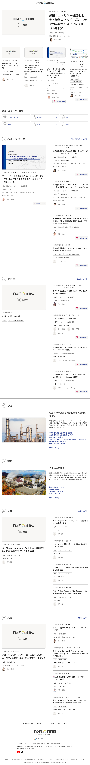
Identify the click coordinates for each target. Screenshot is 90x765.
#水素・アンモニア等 (69, 300)
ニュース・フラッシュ (13, 555)
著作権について (17, 759)
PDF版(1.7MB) (82, 392)
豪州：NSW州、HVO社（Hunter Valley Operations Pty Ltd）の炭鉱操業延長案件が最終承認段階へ (33, 69)
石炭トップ (82, 618)
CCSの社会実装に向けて (57, 443)
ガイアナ (82, 65)
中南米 (81, 61)
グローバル (67, 181)
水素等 (4, 320)
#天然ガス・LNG (74, 84)
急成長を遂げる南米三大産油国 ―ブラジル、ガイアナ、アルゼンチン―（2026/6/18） (79, 72)
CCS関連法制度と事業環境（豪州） (61, 433)
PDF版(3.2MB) (82, 208)
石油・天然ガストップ (78, 139)
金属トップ (82, 511)
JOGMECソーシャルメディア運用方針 (66, 759)
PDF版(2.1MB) (82, 365)
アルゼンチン (83, 63)
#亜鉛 (54, 600)
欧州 (58, 60)
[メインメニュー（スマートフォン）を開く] (87, 3)
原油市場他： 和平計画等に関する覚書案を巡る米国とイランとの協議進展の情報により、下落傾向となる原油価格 (70, 220)
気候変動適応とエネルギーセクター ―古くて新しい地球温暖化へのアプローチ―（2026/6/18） (71, 185)
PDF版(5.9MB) (59, 101)
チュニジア (79, 286)
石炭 (51, 33)
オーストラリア (38, 62)
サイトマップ (83, 759)
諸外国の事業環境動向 (56, 441)
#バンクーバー (9, 558)
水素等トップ (81, 279)
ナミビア (66, 288)
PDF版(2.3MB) (82, 100)
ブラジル (82, 66)
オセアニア (37, 60)
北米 (62, 11)
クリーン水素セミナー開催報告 (64, 318)
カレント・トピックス (65, 683)
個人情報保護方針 (29, 759)
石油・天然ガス (51, 81)
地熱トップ (53, 498)
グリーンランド (61, 62)
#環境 (65, 194)
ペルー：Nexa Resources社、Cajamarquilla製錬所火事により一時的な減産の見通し (70, 592)
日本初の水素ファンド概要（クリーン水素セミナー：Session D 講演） (70, 348)
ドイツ (77, 315)
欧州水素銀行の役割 (11, 316)
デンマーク (60, 64)
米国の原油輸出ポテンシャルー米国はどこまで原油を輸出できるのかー (70, 249)
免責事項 (6, 759)
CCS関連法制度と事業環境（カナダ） (61, 435)
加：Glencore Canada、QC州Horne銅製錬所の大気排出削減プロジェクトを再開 (23, 549)
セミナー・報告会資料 (53, 83)
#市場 (54, 230)
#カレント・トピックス (60, 686)
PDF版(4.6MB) (82, 337)
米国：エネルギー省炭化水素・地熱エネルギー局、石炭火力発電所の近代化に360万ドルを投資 (23, 656)
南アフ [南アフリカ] (72, 288)
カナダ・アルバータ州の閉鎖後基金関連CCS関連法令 (66, 439)
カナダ (18, 544)
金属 (4, 555)
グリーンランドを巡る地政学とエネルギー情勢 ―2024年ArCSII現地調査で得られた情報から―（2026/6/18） (56, 73)
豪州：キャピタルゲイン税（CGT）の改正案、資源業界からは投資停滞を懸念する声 (70, 701)
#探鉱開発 (81, 84)
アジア (66, 315)
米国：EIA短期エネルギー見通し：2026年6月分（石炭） (10, 66)
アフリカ (66, 286)
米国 (65, 11)
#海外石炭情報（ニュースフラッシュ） (60, 36)
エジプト (72, 286)
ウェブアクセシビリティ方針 (45, 759)
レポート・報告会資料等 (16, 320)
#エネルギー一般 (51, 86)
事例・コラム (53, 493)
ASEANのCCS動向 (55, 437)
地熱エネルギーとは (56, 487)
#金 (57, 553)
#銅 (3, 558)
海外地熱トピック (55, 491)
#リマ (57, 530)
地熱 (52, 723)
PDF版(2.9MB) (82, 308)
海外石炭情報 (59, 33)
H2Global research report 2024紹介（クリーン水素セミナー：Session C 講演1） (70, 375)
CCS (46, 723)
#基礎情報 (66, 257)
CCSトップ (53, 448)
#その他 (58, 577)
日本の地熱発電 (54, 489)
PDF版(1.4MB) (82, 238)
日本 (70, 315)
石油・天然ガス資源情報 (72, 227)
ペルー (71, 517)
